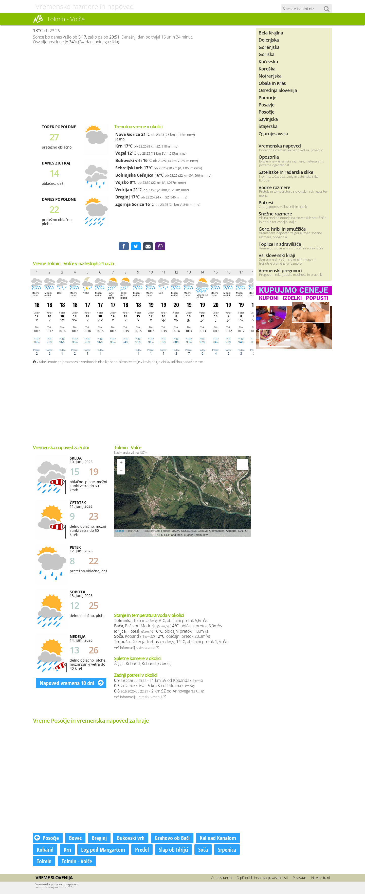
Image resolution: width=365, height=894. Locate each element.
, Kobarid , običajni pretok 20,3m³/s (162, 637)
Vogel (120, 153)
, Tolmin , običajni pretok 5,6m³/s (161, 621)
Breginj (122, 197)
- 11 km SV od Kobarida (158, 681)
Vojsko (122, 182)
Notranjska (270, 75)
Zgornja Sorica (129, 204)
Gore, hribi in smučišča (282, 229)
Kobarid (45, 850)
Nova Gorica (127, 134)
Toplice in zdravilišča (280, 244)
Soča (203, 850)
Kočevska (268, 61)
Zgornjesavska (273, 133)
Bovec (75, 838)
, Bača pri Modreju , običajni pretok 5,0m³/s (168, 626)
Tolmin (44, 861)
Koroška (267, 68)
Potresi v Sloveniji (151, 697)
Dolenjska (269, 40)
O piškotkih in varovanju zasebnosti (262, 878)
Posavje (267, 104)
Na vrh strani (320, 878)
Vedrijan (123, 189)
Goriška (267, 54)
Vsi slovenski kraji (277, 255)
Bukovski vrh (128, 160)
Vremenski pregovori (280, 270)
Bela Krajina (271, 32)
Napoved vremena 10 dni (72, 683)
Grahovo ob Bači (172, 838)
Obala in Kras (272, 83)
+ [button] (121, 463)
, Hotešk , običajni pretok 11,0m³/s (161, 631)
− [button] (121, 471)
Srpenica (227, 850)
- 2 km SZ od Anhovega (159, 691)
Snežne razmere (275, 213)
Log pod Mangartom (103, 850)
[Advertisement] (142, 83)
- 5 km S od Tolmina (154, 686)
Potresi (266, 202)
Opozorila (269, 157)
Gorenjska (269, 47)
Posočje (46, 838)
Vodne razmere (274, 187)
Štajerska (268, 126)
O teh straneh (221, 878)
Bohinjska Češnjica (134, 175)
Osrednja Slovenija (278, 90)
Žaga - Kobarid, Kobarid (142, 664)
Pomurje (267, 97)
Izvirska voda (147, 648)
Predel (142, 850)
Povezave (299, 878)
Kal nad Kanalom (218, 838)
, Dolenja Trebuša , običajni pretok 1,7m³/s (171, 642)
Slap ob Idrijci (173, 850)
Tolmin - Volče (77, 861)
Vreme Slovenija (53, 878)
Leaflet (119, 531)
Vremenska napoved (280, 145)
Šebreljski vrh (129, 168)
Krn (119, 146)
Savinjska (268, 119)
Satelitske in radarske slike (286, 172)
